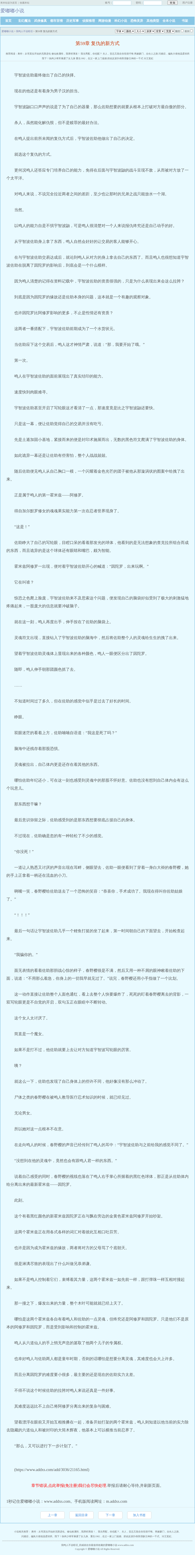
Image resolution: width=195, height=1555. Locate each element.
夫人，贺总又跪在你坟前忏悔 (118, 53)
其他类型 (152, 20)
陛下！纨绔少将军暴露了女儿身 (58, 58)
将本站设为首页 (8, 2)
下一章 (110, 1515)
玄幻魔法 (24, 20)
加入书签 (139, 1515)
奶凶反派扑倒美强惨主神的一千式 (125, 58)
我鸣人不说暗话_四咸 (72, 1545)
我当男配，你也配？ (91, 53)
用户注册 (187, 2)
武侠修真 (40, 20)
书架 (185, 20)
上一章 (52, 1515)
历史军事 (72, 20)
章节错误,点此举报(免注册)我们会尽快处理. (69, 1485)
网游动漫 (104, 20)
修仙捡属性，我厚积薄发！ (66, 53)
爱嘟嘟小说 (7, 31)
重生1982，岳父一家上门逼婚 (91, 58)
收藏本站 (24, 2)
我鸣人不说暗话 (24, 31)
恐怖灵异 (136, 20)
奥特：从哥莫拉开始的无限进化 (34, 53)
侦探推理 (88, 20)
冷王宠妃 (148, 58)
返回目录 (81, 1515)
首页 (8, 20)
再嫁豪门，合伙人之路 (146, 53)
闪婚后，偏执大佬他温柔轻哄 (174, 53)
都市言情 (56, 20)
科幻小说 (120, 20)
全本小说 (168, 20)
